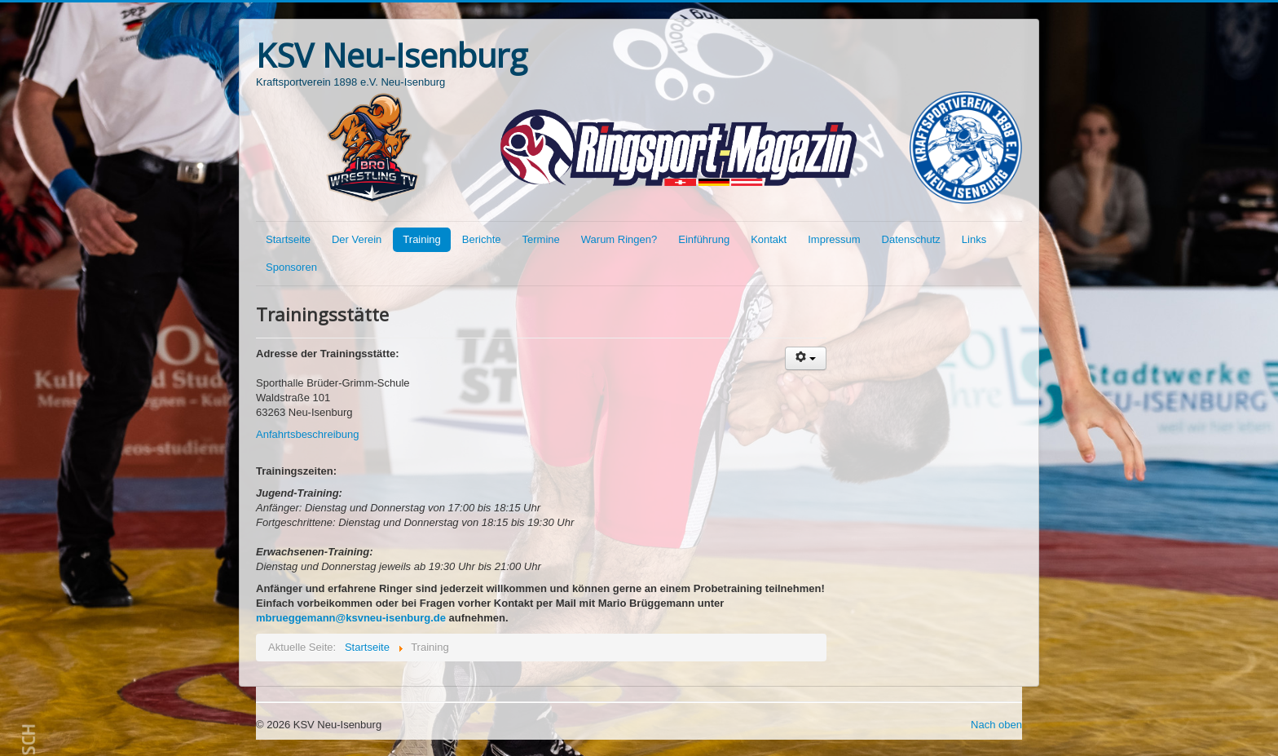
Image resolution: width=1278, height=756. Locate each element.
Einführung (703, 239)
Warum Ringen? (619, 239)
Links (974, 239)
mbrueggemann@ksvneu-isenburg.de (351, 618)
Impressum (834, 239)
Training (421, 239)
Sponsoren (291, 267)
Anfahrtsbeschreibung (307, 434)
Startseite (288, 239)
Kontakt (769, 239)
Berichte (481, 239)
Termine (541, 239)
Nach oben (996, 724)
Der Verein (356, 239)
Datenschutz (911, 239)
